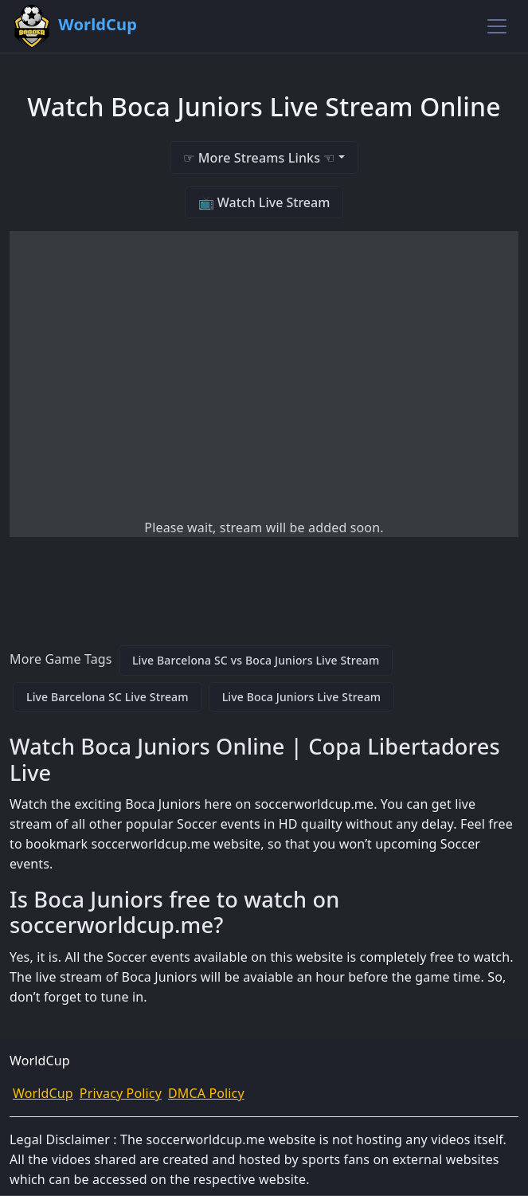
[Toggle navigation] (496, 26)
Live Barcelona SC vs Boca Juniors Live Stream (255, 660)
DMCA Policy (206, 1093)
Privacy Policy (121, 1093)
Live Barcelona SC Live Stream (107, 696)
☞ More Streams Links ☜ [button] (258, 158)
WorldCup (43, 1093)
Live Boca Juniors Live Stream (301, 696)
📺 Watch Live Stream (264, 202)
